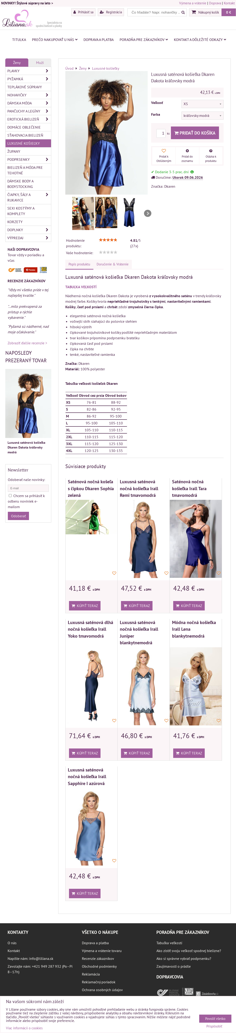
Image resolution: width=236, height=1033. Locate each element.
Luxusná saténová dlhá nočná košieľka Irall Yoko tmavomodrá (90, 629)
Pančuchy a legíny (29, 111)
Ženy (16, 62)
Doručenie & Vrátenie (113, 264)
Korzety (15, 221)
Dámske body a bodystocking (20, 184)
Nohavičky (29, 95)
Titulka (19, 39)
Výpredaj (29, 238)
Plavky (29, 71)
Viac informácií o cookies (24, 1028)
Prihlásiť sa (83, 12)
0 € (228, 12)
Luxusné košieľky (23, 143)
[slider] (108, 240)
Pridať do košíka (195, 133)
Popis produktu (79, 264)
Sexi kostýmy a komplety (21, 211)
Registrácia (111, 12)
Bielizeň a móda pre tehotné (25, 170)
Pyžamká (29, 79)
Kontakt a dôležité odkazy (200, 39)
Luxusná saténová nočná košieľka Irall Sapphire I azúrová (87, 776)
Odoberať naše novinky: (26, 479)
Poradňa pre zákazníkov (144, 39)
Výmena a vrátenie (192, 3)
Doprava (215, 3)
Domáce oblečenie (24, 127)
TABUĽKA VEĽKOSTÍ (81, 287)
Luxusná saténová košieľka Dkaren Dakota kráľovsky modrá (26, 447)
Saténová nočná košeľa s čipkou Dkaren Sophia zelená (91, 488)
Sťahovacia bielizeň (25, 135)
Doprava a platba (98, 39)
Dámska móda (29, 103)
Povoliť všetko (215, 1018)
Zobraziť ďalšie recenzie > (27, 343)
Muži (40, 62)
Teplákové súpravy (24, 87)
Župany (13, 151)
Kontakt (229, 3)
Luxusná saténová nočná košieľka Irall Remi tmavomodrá (139, 488)
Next (147, 213)
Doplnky (29, 230)
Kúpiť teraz (85, 605)
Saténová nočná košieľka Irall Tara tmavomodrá (189, 488)
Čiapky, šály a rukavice (29, 197)
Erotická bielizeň (29, 119)
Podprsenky (29, 159)
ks (163, 133)
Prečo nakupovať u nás (55, 39)
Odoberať (18, 516)
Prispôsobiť (214, 1026)
